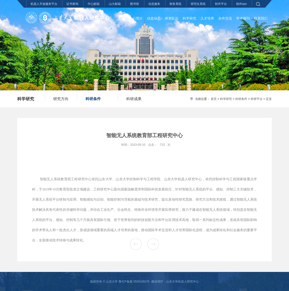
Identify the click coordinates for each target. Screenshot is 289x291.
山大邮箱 (115, 4)
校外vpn (241, 4)
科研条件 (241, 99)
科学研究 (189, 18)
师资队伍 (171, 18)
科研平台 (256, 99)
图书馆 (134, 4)
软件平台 (221, 4)
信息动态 (154, 18)
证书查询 (72, 4)
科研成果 (134, 99)
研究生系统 (198, 4)
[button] (258, 4)
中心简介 (136, 18)
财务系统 (175, 4)
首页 (121, 18)
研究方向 (61, 99)
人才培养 (207, 18)
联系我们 (261, 18)
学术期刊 (243, 18)
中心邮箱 (94, 4)
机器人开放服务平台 (44, 4)
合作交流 (225, 18)
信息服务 (154, 4)
